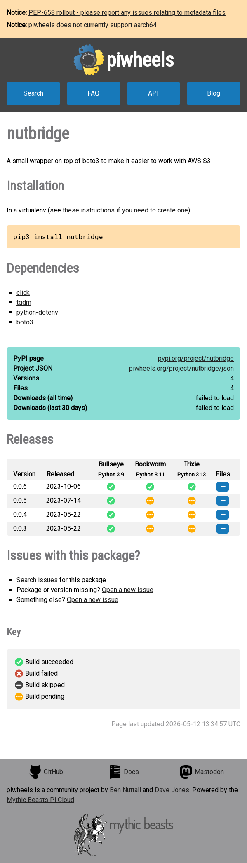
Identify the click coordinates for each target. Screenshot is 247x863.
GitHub (45, 772)
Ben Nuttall (125, 790)
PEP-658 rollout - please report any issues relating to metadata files (127, 12)
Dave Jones (172, 790)
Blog (213, 93)
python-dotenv (37, 312)
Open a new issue (127, 590)
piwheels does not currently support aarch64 (92, 25)
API (153, 93)
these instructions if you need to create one (125, 210)
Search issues (37, 580)
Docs (123, 772)
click (23, 292)
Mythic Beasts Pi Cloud (40, 800)
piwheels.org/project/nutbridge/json (181, 368)
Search (33, 93)
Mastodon (201, 772)
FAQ (93, 93)
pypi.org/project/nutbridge (196, 358)
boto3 (24, 322)
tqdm (23, 302)
